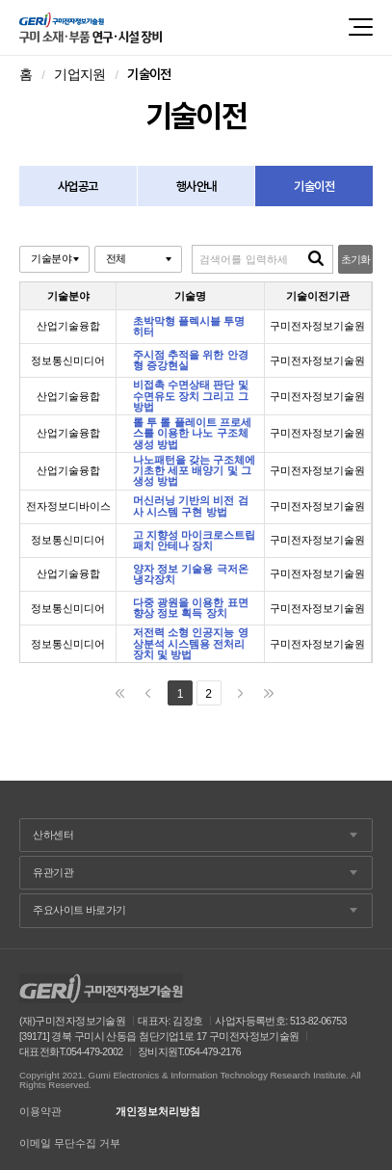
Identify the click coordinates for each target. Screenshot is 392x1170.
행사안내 (196, 186)
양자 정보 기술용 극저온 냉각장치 (190, 574)
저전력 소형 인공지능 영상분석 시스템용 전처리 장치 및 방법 (190, 643)
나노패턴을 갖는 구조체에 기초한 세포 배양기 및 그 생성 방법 (194, 471)
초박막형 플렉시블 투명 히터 (189, 326)
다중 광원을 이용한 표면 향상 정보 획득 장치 (190, 608)
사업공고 (77, 186)
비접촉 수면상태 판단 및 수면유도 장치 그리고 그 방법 (190, 396)
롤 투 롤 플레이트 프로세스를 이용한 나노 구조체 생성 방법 (192, 433)
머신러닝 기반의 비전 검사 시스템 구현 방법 (190, 506)
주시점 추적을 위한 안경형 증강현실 (190, 360)
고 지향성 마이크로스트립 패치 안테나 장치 (194, 540)
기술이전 (313, 186)
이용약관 (40, 1111)
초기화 (356, 259)
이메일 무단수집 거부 (69, 1143)
